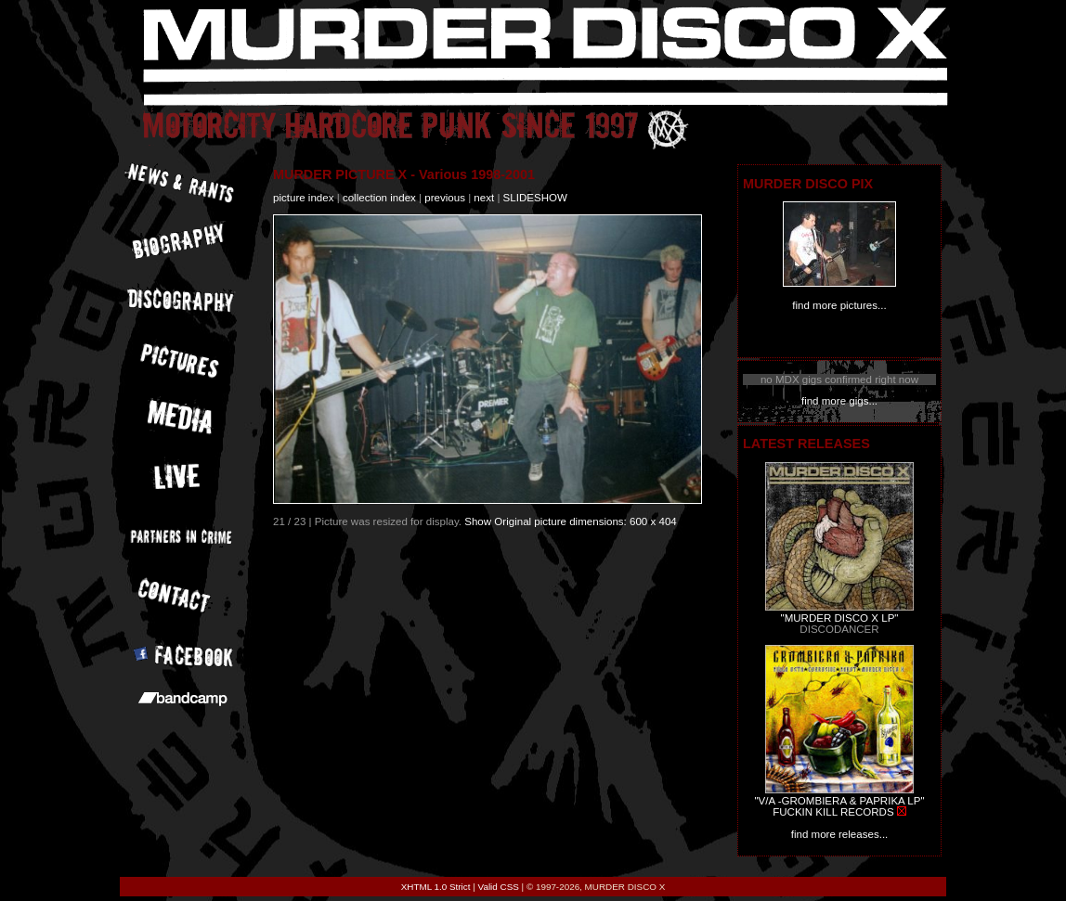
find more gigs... (839, 400)
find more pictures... (839, 305)
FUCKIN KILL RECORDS (833, 811)
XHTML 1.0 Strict (436, 887)
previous (444, 197)
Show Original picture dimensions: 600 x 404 (570, 521)
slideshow (535, 197)
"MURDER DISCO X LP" (840, 618)
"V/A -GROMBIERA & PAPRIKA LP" (839, 800)
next (484, 197)
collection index (379, 197)
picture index (303, 197)
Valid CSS (498, 887)
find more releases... (840, 834)
